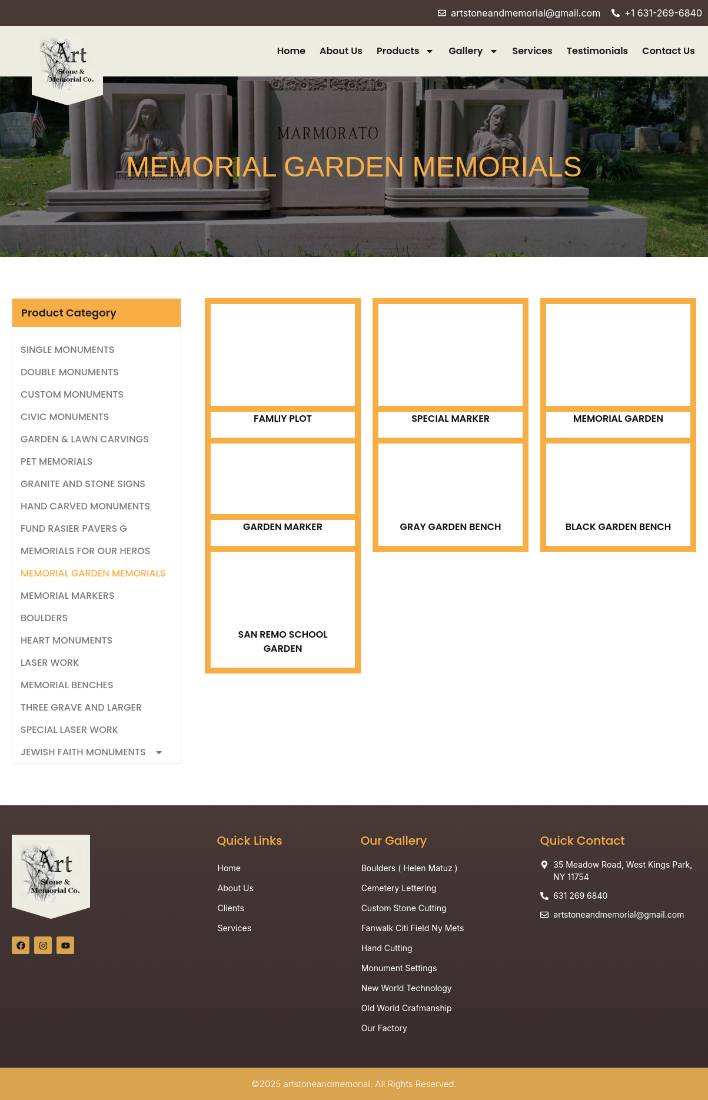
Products (405, 51)
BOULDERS (45, 618)
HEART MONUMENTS (66, 640)
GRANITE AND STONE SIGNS (83, 484)
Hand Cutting (387, 948)
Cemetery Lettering (399, 888)
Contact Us (668, 51)
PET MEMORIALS (57, 461)
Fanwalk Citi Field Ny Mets (412, 928)
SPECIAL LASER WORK (69, 729)
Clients (231, 908)
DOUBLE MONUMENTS (70, 372)
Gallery (473, 51)
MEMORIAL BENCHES (67, 685)
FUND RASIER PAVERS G (74, 528)
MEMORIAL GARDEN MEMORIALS (93, 573)
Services (533, 51)
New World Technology (406, 988)
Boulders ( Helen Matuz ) (409, 868)
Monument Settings (399, 968)
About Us (341, 51)
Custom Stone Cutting (404, 908)
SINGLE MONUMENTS (67, 349)
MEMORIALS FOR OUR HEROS (85, 551)
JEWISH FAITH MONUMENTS (92, 752)
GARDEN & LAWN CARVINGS (85, 439)
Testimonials (598, 51)
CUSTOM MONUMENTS (72, 394)
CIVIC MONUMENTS (65, 417)
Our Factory (384, 1028)
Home (291, 51)
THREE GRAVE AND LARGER (81, 707)
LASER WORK (50, 662)
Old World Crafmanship (406, 1008)
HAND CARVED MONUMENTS (85, 506)
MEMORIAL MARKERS (68, 595)
